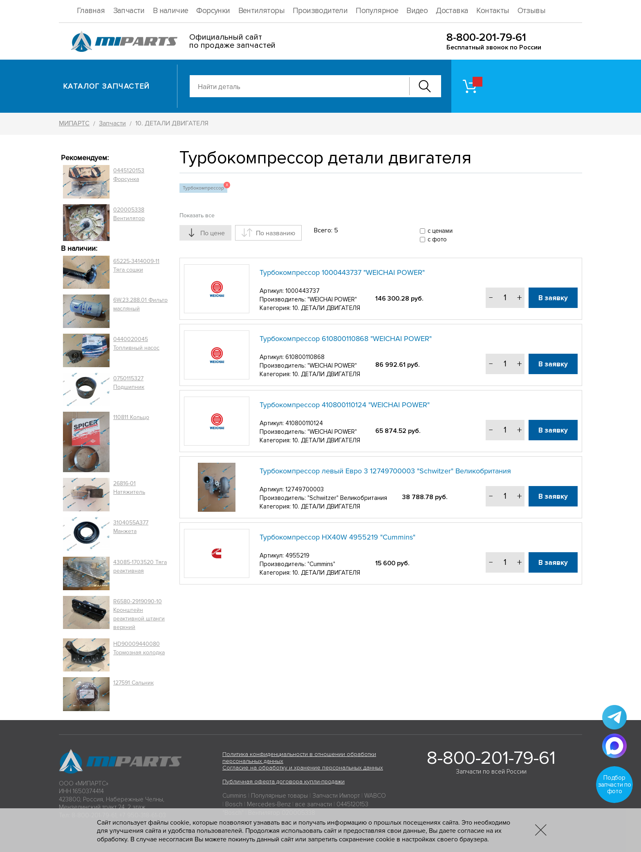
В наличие (170, 11)
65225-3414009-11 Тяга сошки (136, 265)
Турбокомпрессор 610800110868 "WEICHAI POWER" (346, 338)
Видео (417, 11)
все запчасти (313, 804)
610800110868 (305, 357)
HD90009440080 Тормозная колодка (139, 648)
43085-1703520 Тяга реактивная (140, 566)
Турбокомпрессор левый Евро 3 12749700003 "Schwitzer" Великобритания (385, 470)
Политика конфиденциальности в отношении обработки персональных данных (299, 758)
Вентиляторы (261, 11)
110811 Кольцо (131, 417)
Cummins (234, 795)
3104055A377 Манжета (130, 527)
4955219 (297, 555)
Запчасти (129, 11)
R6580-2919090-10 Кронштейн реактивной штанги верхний (139, 614)
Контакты (492, 11)
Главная (91, 11)
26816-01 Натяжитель (129, 487)
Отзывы (531, 11)
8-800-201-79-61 (486, 37)
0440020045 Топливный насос (136, 343)
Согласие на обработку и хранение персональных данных (302, 767)
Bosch (233, 804)
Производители (320, 11)
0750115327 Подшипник (128, 382)
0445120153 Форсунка (128, 175)
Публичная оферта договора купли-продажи (283, 781)
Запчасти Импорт (336, 795)
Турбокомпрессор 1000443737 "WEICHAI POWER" (342, 272)
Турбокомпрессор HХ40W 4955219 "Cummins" (337, 537)
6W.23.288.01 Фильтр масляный (140, 304)
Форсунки (213, 11)
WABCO (375, 795)
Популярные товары (279, 795)
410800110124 (304, 423)
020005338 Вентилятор (129, 214)
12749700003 (304, 489)
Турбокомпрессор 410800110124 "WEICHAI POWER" (345, 404)
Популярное (377, 11)
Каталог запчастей (106, 86)
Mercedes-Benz (269, 804)
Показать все (197, 215)
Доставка (452, 11)
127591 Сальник (133, 682)
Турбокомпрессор (205, 187)
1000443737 (302, 290)
